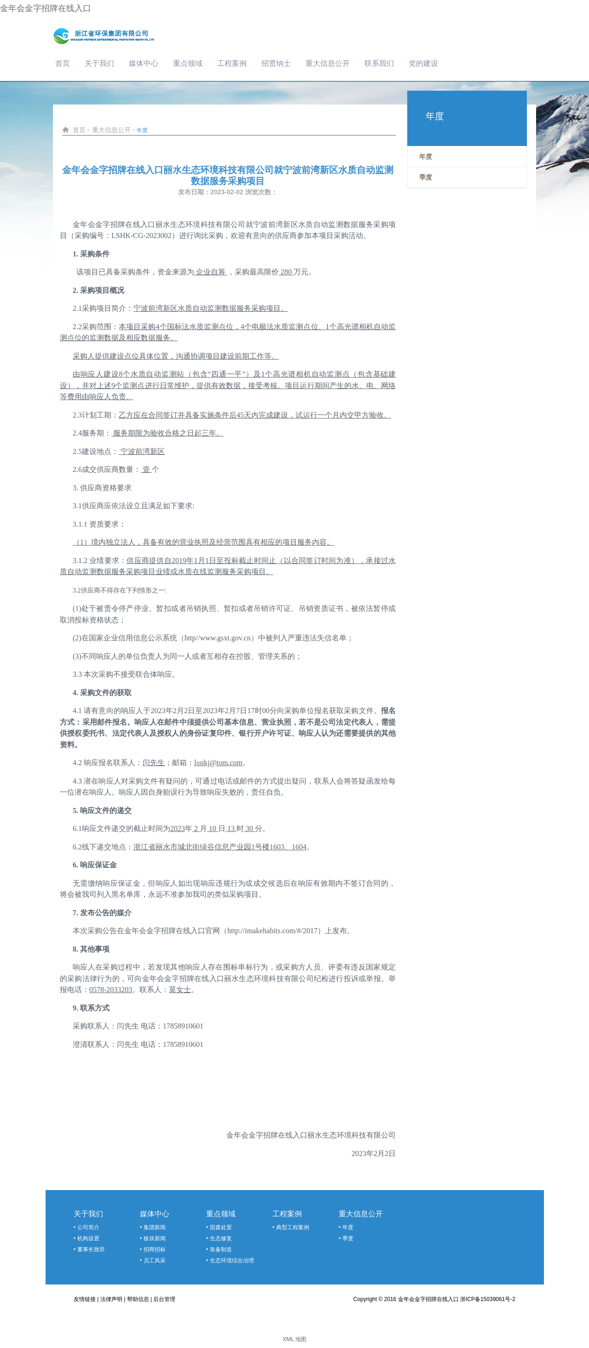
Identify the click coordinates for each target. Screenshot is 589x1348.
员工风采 (155, 1260)
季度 (347, 1238)
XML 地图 (294, 1339)
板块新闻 (155, 1238)
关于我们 (99, 63)
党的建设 (423, 63)
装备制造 (221, 1249)
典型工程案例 (292, 1227)
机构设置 (88, 1238)
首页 (62, 63)
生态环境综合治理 (232, 1260)
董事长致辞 (91, 1249)
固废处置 (221, 1227)
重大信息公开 (328, 63)
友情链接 (85, 1299)
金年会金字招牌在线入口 (45, 8)
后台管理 (164, 1299)
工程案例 (232, 63)
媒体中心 (143, 63)
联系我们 (379, 63)
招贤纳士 (276, 63)
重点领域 (187, 63)
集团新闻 (155, 1227)
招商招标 (155, 1249)
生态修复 (221, 1238)
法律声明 (111, 1299)
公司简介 (88, 1227)
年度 (142, 130)
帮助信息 (138, 1299)
